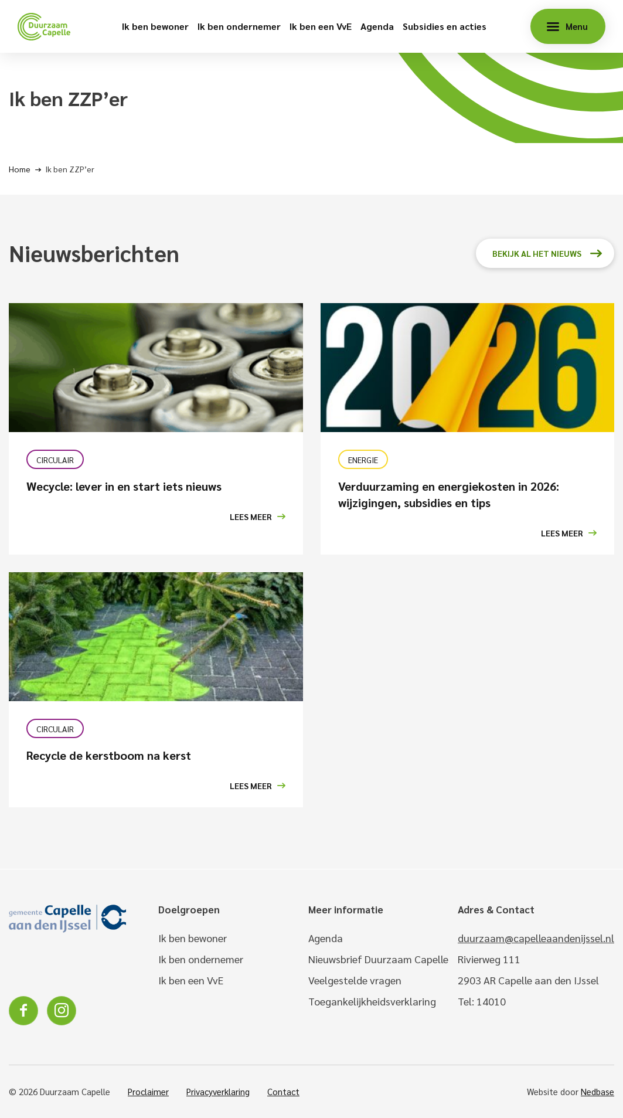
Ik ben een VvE (321, 26)
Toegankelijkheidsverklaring (372, 1001)
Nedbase (597, 1091)
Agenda (377, 26)
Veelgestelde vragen (354, 980)
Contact (283, 1091)
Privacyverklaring (218, 1091)
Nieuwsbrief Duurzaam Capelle (378, 959)
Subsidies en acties (444, 26)
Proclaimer (148, 1091)
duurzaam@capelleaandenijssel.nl (536, 937)
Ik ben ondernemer (239, 26)
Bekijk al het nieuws (536, 253)
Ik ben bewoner (155, 26)
